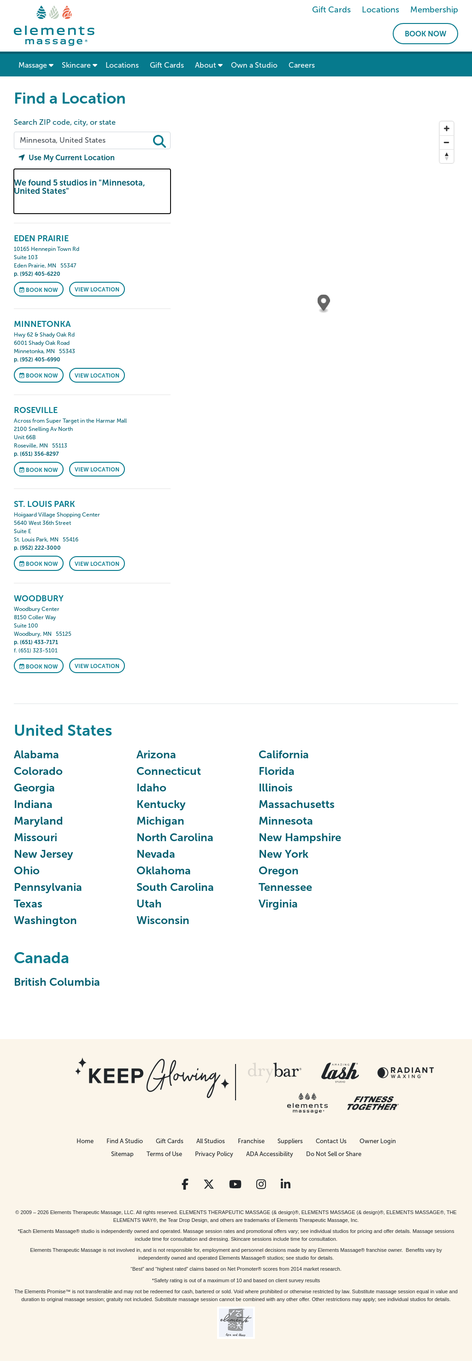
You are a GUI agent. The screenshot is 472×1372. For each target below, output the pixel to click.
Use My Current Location (66, 158)
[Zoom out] (447, 142)
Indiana (33, 804)
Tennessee (285, 887)
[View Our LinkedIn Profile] (285, 1184)
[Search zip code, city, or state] (92, 140)
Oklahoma (163, 870)
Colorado (38, 771)
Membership (434, 9)
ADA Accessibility (269, 1154)
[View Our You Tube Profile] (235, 1184)
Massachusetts (297, 804)
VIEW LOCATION (97, 289)
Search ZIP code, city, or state (65, 122)
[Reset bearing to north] (447, 156)
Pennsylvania (48, 887)
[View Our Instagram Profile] (261, 1184)
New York (283, 854)
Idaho (151, 787)
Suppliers (290, 1141)
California (284, 754)
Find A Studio (124, 1141)
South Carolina (175, 887)
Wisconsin (162, 920)
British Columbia (57, 982)
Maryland (38, 820)
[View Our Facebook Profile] (185, 1184)
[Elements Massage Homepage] (54, 25)
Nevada (155, 854)
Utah (149, 903)
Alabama (36, 754)
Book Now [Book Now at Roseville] (38, 469)
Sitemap (122, 1154)
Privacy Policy (214, 1154)
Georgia (34, 787)
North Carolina (174, 837)
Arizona (156, 754)
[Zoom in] (447, 128)
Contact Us (331, 1141)
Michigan (160, 820)
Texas (28, 903)
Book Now (425, 34)
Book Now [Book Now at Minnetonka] (38, 375)
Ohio (27, 870)
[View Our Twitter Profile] (209, 1184)
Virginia (278, 903)
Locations (380, 9)
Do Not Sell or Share (333, 1154)
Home (85, 1141)
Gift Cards (331, 9)
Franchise (251, 1141)
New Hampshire (300, 837)
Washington (45, 920)
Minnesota (286, 820)
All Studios (210, 1141)
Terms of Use (164, 1154)
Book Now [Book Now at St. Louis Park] (38, 564)
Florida (277, 771)
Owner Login (378, 1141)
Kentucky (161, 804)
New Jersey (43, 854)
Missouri (35, 837)
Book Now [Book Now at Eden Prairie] (38, 289)
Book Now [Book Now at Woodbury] (38, 666)
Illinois (276, 787)
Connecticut (168, 771)
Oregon (279, 870)
